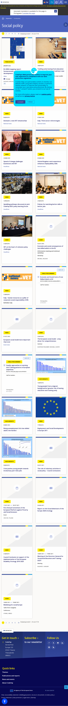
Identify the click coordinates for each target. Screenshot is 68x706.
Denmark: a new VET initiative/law (15, 121)
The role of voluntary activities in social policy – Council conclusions (49, 470)
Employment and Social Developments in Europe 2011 (51, 429)
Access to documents (38, 695)
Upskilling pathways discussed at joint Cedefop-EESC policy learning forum (17, 205)
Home (3, 18)
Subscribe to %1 (66, 24)
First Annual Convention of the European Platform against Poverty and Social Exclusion (16, 510)
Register (61, 2)
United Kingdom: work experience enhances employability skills (49, 162)
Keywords (9, 18)
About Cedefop (7, 683)
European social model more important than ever (17, 341)
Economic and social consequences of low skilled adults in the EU (50, 247)
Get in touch (9, 638)
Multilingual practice (25, 695)
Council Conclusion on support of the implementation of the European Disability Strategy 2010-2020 (16, 559)
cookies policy (46, 94)
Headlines (6, 166)
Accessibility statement (12, 695)
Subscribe (30, 638)
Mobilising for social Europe (13, 605)
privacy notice (30, 96)
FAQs (2, 695)
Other (5, 76)
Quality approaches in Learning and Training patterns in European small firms (18, 367)
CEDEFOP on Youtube (58, 643)
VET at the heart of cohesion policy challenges (16, 248)
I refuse (30, 102)
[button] (4, 701)
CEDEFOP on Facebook (49, 643)
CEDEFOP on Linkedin (62, 643)
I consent (20, 102)
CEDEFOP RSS (53, 647)
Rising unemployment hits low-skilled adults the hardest (16, 429)
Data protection (17, 697)
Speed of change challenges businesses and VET (13, 162)
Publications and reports (11, 676)
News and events (8, 679)
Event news (7, 345)
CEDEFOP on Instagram (49, 647)
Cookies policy (50, 695)
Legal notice (26, 697)
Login (56, 2)
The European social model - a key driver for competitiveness (49, 340)
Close (55, 11)
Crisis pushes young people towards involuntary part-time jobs (16, 470)
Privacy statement (6, 697)
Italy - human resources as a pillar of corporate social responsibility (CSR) (16, 299)
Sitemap (33, 697)
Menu (65, 2)
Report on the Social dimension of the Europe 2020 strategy (51, 510)
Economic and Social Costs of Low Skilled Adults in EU (51, 278)
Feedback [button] (66, 687)
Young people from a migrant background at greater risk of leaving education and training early (50, 388)
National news (8, 123)
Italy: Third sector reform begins (49, 121)
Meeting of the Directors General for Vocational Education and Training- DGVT (50, 558)
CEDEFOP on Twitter (53, 643)
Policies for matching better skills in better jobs (50, 205)
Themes (5, 672)
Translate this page (28, 13)
